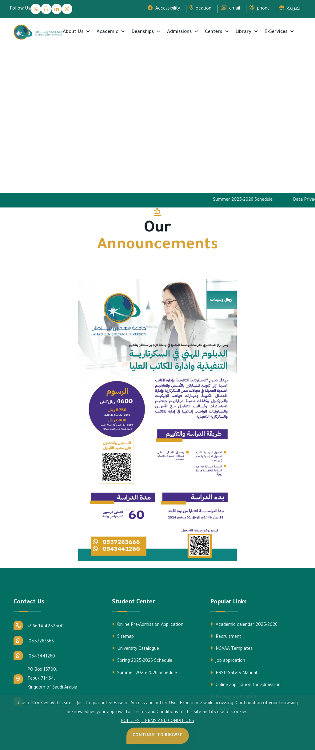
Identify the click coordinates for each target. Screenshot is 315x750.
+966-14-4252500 (39, 625)
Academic (108, 32)
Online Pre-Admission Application (147, 625)
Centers (214, 32)
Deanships (143, 32)
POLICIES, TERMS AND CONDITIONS (157, 721)
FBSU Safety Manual (233, 673)
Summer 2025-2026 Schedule (247, 200)
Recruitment (225, 637)
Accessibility (164, 8)
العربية (290, 8)
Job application (227, 660)
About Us (74, 32)
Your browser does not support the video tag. (157, 125)
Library (244, 32)
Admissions (180, 32)
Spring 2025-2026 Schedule (142, 660)
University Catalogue (135, 648)
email (230, 8)
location (200, 8)
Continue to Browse (158, 735)
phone (259, 8)
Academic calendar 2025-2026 (243, 625)
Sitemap (123, 637)
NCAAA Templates (231, 648)
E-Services (277, 32)
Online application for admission (245, 685)
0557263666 (34, 640)
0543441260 (34, 655)
